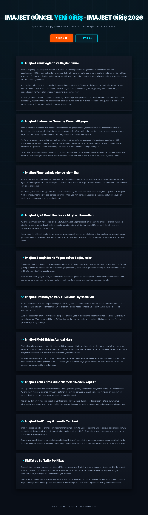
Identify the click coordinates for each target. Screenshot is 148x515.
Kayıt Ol (86, 38)
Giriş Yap (62, 38)
